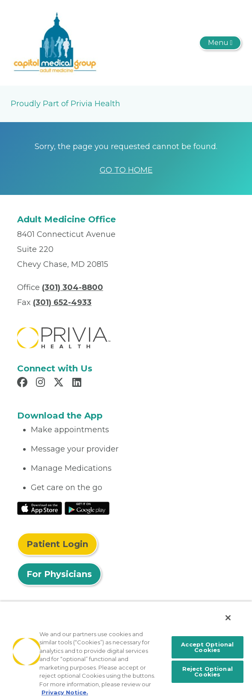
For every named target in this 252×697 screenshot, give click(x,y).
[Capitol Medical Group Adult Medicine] (54, 42)
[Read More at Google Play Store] (87, 507)
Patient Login (57, 544)
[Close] (228, 617)
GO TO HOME (126, 170)
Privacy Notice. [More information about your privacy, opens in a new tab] (65, 692)
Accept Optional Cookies (207, 647)
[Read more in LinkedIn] (78, 383)
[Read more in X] (59, 383)
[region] (126, 649)
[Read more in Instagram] (41, 383)
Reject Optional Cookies (207, 671)
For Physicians (59, 574)
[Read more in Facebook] (23, 383)
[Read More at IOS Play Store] (39, 507)
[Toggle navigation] (220, 43)
